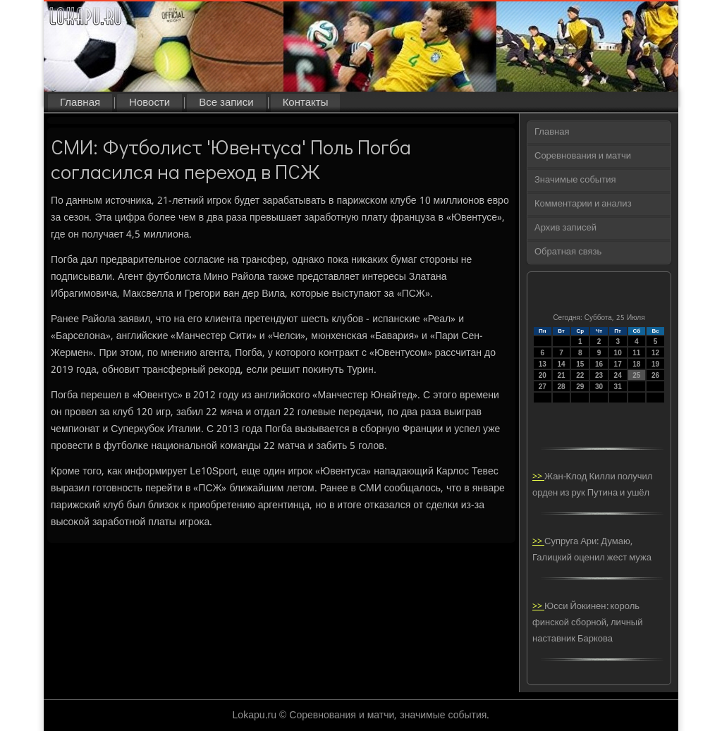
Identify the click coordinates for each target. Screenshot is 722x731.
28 (561, 387)
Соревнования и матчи (582, 156)
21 (561, 375)
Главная (80, 103)
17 (618, 364)
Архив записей (565, 228)
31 (618, 387)
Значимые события (575, 180)
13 (542, 364)
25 (636, 375)
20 (542, 375)
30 (599, 387)
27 (542, 387)
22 (580, 375)
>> (538, 477)
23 (599, 375)
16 (599, 364)
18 (636, 364)
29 (580, 387)
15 (580, 364)
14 (561, 364)
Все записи (226, 103)
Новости (149, 103)
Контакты (306, 103)
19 (655, 364)
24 (618, 375)
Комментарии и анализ (583, 204)
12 (655, 353)
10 (618, 353)
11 (636, 353)
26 (655, 375)
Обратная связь (567, 252)
